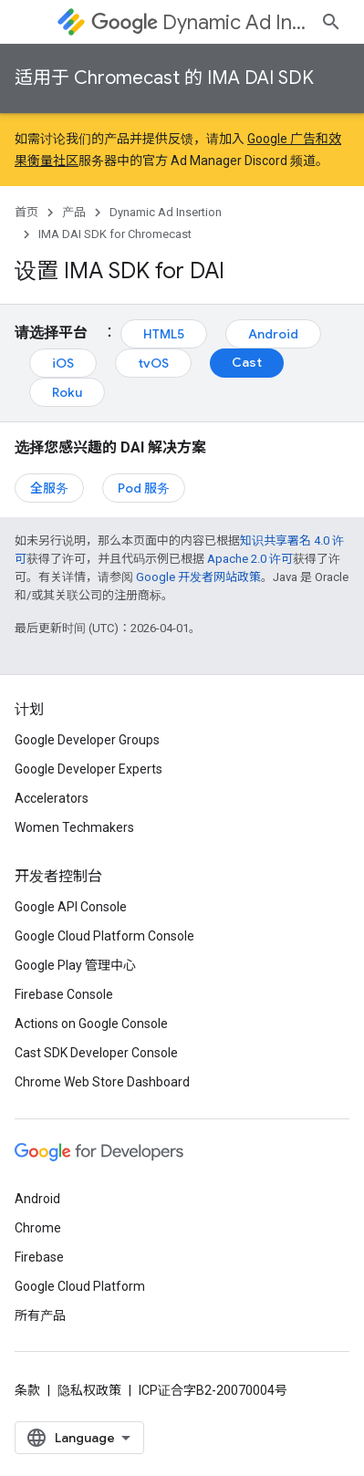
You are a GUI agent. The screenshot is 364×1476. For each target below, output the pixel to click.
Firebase (39, 1257)
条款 (27, 1390)
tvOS (153, 363)
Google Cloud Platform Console (104, 936)
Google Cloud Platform (80, 1286)
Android (273, 334)
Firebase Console (64, 994)
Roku (67, 392)
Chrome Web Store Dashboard (102, 1082)
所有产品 (40, 1315)
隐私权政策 (89, 1390)
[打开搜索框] (331, 22)
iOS (63, 363)
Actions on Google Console (91, 1023)
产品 (74, 212)
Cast (247, 362)
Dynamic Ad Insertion (198, 22)
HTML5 (163, 334)
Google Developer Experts (88, 769)
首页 (26, 212)
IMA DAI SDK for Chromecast (115, 234)
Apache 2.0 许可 (250, 559)
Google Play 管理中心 (75, 965)
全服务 (49, 488)
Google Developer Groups (87, 740)
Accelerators (51, 798)
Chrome (38, 1228)
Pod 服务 (144, 488)
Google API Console (71, 906)
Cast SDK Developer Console (96, 1052)
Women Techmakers (74, 827)
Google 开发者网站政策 (198, 577)
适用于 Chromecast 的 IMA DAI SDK (164, 78)
